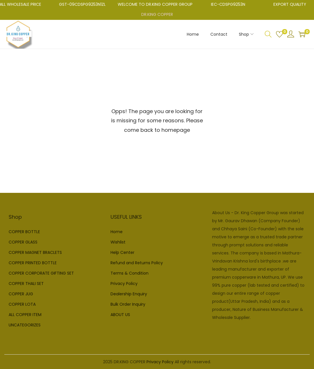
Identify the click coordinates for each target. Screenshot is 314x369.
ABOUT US (120, 314)
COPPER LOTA (22, 304)
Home (117, 232)
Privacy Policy (124, 283)
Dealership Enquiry (129, 294)
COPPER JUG (21, 294)
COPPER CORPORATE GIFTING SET (41, 273)
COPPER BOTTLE (24, 232)
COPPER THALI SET (26, 283)
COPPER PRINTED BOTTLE (33, 263)
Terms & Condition (130, 273)
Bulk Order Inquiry (128, 304)
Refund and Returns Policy (137, 263)
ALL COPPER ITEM (25, 314)
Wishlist (118, 242)
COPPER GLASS (23, 242)
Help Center (122, 252)
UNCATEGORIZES (25, 325)
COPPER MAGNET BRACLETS (35, 252)
